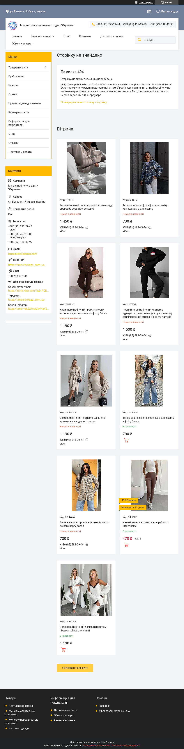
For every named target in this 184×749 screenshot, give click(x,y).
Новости (13, 85)
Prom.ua (109, 742)
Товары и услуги (41, 36)
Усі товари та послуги (75, 667)
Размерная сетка (18, 112)
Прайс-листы (16, 76)
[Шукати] (139, 40)
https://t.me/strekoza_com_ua (26, 265)
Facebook (104, 705)
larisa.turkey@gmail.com (22, 253)
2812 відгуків (146, 2)
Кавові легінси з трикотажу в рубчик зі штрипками (146, 524)
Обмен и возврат (22, 43)
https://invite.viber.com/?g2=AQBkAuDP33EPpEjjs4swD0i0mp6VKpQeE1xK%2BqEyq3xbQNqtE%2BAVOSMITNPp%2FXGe (28, 290)
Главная (17, 36)
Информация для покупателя (19, 123)
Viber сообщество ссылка (114, 711)
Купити (126, 439)
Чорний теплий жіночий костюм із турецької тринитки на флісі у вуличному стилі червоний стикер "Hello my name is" (147, 313)
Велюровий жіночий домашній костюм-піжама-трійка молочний (83, 628)
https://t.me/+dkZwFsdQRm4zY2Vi (28, 308)
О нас (66, 36)
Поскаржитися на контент (96, 745)
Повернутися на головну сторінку (84, 102)
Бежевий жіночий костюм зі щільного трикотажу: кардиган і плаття (82, 419)
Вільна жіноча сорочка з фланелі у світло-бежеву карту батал (85, 524)
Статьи (12, 94)
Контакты (85, 36)
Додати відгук (169, 11)
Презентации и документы (24, 103)
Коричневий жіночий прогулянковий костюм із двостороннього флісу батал (83, 311)
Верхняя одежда (19, 728)
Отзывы (13, 142)
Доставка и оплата (111, 36)
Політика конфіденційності (126, 745)
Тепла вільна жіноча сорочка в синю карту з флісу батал (148, 419)
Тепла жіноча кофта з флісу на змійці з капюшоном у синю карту (146, 207)
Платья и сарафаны (21, 705)
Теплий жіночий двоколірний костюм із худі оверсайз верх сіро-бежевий (86, 207)
